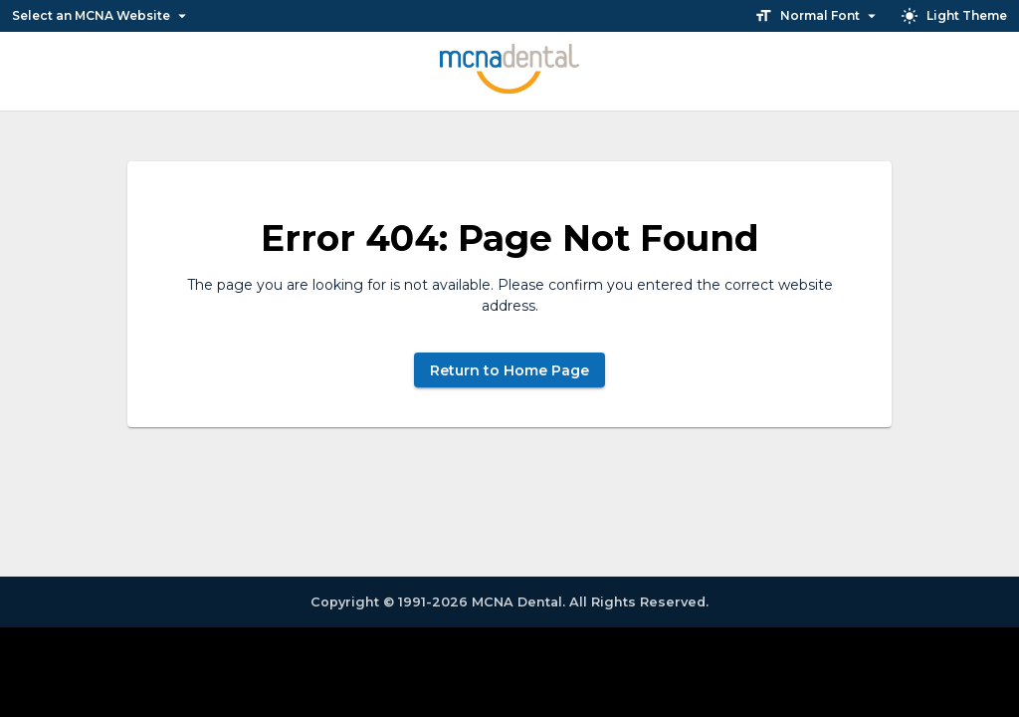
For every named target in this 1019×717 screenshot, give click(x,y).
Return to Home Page (509, 370)
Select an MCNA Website (100, 16)
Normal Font (817, 16)
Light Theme (955, 16)
